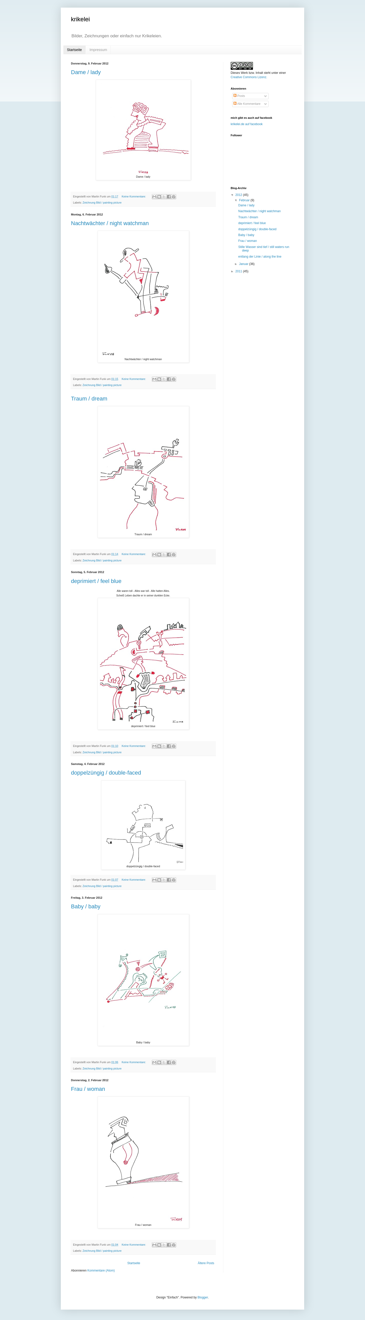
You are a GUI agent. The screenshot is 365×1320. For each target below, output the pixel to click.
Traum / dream (89, 398)
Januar (244, 264)
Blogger (202, 1297)
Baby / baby (85, 906)
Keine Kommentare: (134, 196)
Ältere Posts (206, 1263)
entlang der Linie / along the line (259, 256)
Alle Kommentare (247, 104)
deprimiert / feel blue (96, 581)
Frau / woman (88, 1089)
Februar (244, 200)
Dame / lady (86, 72)
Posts (239, 96)
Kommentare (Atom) (101, 1270)
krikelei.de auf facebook (247, 124)
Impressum (98, 50)
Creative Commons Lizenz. (249, 77)
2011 (239, 271)
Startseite (74, 50)
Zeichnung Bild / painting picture (102, 202)
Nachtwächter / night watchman (110, 223)
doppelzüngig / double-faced (106, 773)
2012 (239, 195)
